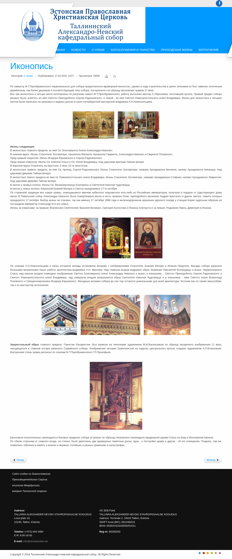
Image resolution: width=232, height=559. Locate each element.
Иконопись (31, 66)
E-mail (114, 76)
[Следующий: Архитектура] (213, 460)
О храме (28, 76)
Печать (106, 76)
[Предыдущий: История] (18, 460)
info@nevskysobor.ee (35, 541)
